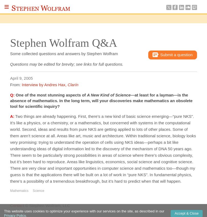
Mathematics (19, 191)
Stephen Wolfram (41, 8)
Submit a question (172, 55)
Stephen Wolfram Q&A (63, 43)
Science (38, 191)
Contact (17, 205)
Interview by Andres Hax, (50, 84)
